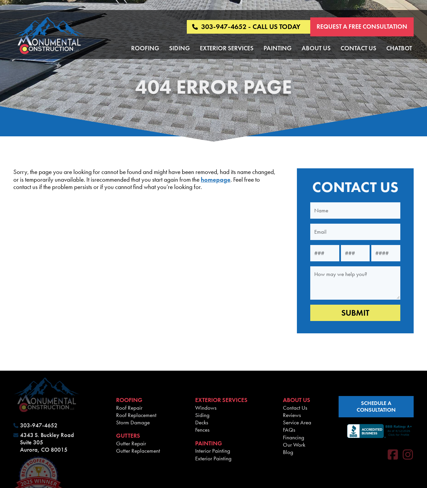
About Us (316, 48)
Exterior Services (227, 48)
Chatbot (399, 48)
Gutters (128, 435)
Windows (206, 407)
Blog (288, 452)
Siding (179, 48)
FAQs (289, 429)
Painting (278, 48)
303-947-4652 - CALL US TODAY (246, 27)
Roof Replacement (136, 415)
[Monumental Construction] (49, 36)
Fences (202, 429)
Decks (201, 422)
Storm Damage (133, 422)
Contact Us (358, 48)
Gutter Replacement (138, 450)
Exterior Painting (213, 458)
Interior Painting (212, 450)
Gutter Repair (131, 443)
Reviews (292, 415)
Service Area (297, 422)
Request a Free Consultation (362, 26)
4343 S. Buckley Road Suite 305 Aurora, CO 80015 (47, 442)
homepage (216, 179)
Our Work (294, 444)
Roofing (145, 48)
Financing (293, 437)
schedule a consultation (376, 406)
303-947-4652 (38, 425)
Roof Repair (129, 407)
